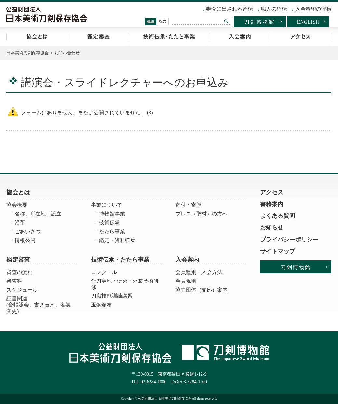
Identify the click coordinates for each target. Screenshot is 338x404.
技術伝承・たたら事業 (169, 36)
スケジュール (22, 290)
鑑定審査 (98, 36)
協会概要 (16, 205)
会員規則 (186, 281)
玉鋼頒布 (101, 304)
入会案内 (239, 36)
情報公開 (25, 240)
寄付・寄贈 (189, 205)
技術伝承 (109, 222)
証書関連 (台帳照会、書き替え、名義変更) (38, 303)
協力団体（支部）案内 (202, 290)
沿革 (20, 222)
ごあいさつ (28, 231)
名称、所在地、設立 (38, 213)
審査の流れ (19, 272)
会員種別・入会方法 (199, 272)
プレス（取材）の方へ (202, 213)
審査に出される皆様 (229, 9)
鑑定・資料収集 (117, 240)
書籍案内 (271, 204)
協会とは (37, 36)
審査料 (14, 281)
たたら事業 (112, 231)
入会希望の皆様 (313, 9)
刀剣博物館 (259, 22)
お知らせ (271, 227)
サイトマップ (277, 251)
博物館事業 (112, 213)
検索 (226, 21)
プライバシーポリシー (289, 239)
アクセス (301, 36)
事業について (106, 205)
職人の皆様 (274, 9)
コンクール (104, 272)
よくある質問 (277, 216)
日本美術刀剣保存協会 (27, 52)
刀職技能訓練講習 (112, 296)
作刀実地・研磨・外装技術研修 (125, 284)
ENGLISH (308, 22)
